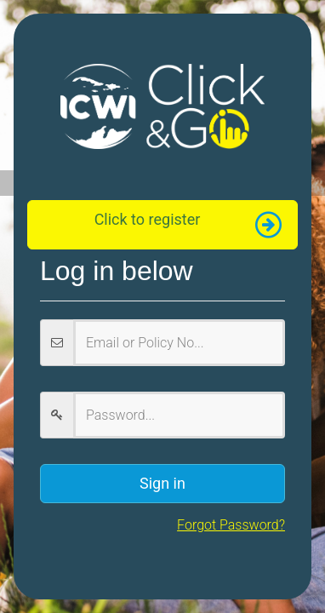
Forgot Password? (231, 525)
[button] (162, 224)
